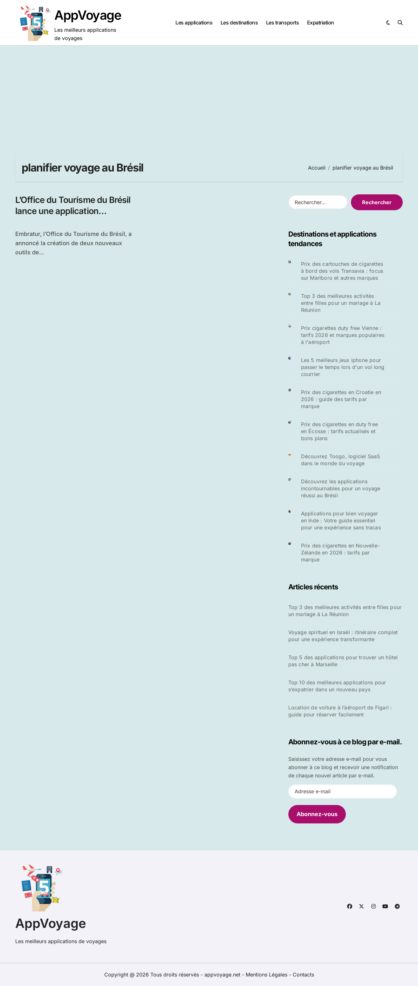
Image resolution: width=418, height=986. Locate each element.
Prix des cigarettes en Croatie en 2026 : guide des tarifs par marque (341, 399)
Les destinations (239, 22)
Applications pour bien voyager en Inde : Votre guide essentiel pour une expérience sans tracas (341, 520)
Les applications (193, 22)
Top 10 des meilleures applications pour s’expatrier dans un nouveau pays (337, 686)
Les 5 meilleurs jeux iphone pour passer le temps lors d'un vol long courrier (343, 367)
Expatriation (320, 22)
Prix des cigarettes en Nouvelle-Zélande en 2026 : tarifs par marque (340, 552)
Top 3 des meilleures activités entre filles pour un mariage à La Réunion (341, 303)
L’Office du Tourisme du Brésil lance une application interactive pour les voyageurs (74, 211)
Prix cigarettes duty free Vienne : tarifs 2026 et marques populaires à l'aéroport (343, 335)
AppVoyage (87, 15)
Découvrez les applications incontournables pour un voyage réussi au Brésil (340, 488)
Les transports (282, 22)
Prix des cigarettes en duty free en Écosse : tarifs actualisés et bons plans (339, 431)
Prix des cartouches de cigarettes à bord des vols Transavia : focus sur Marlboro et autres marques (342, 271)
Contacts (303, 974)
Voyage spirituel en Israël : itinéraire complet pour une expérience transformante (343, 635)
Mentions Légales (267, 974)
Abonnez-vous (317, 814)
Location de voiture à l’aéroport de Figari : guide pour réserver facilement (340, 711)
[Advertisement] (209, 93)
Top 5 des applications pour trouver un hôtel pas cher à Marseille (343, 660)
